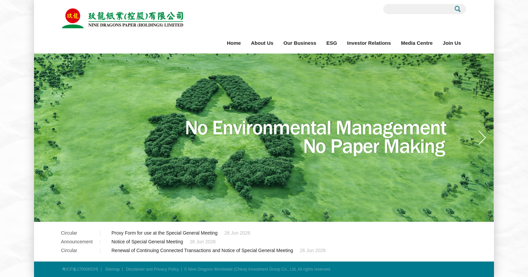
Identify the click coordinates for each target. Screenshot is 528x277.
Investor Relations (369, 43)
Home (234, 43)
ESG (331, 43)
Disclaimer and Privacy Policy (152, 269)
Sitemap (112, 269)
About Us (262, 43)
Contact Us (426, 23)
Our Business (300, 43)
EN (456, 23)
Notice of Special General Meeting (147, 241)
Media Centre (417, 43)
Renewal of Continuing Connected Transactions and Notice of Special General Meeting (202, 250)
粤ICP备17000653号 (80, 269)
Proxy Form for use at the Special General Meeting (164, 233)
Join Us (452, 43)
